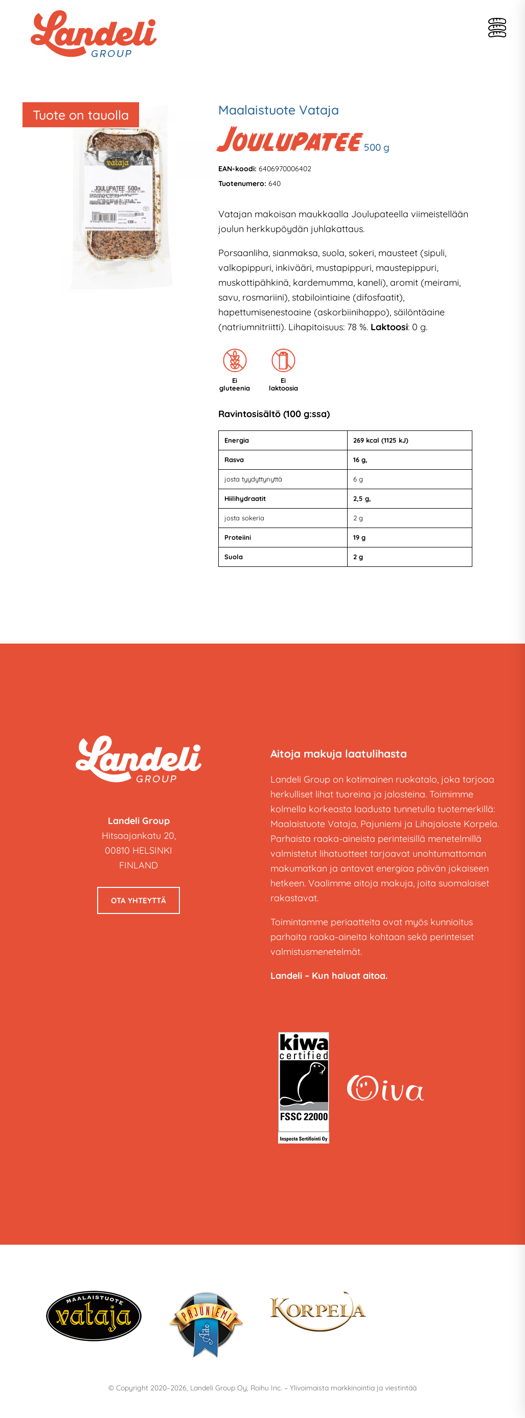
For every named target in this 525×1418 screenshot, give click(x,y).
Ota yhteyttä (138, 900)
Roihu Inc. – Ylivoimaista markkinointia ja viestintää (333, 1387)
